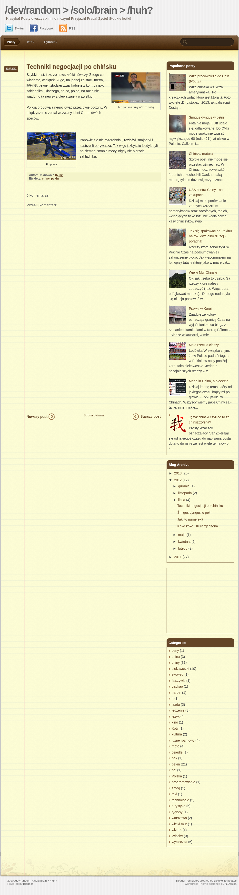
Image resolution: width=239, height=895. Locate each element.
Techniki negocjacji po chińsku (71, 66)
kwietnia (184, 541)
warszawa (179, 818)
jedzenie (178, 710)
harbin (176, 692)
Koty (175, 728)
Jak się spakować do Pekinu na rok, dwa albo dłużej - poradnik (210, 236)
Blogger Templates (187, 880)
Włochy (177, 836)
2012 (178, 480)
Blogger (28, 883)
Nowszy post (37, 417)
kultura (177, 734)
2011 (178, 557)
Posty (11, 42)
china (176, 657)
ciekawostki (180, 669)
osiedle (177, 752)
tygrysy (177, 812)
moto (175, 746)
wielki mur (179, 824)
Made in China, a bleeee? (208, 381)
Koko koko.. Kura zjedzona (197, 526)
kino (175, 722)
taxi (174, 794)
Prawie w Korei (200, 309)
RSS (67, 28)
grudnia (183, 486)
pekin (55, 178)
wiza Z (176, 830)
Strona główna (94, 415)
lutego (182, 548)
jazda (176, 704)
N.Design (231, 883)
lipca (181, 500)
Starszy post (150, 416)
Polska (177, 776)
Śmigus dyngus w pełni (206, 117)
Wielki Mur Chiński (203, 272)
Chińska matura (201, 154)
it (172, 698)
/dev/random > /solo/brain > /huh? (79, 10)
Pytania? (50, 42)
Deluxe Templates (225, 880)
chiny (45, 178)
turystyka (178, 806)
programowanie (183, 782)
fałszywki (178, 681)
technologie (180, 800)
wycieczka (179, 842)
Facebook (41, 28)
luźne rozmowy (183, 740)
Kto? (30, 42)
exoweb (177, 674)
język (175, 716)
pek (174, 758)
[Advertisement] (45, 364)
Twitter (14, 28)
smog (176, 788)
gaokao (177, 686)
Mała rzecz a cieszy (204, 345)
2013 (178, 473)
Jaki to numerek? (190, 519)
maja (181, 535)
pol (174, 770)
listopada (185, 493)
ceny (175, 651)
